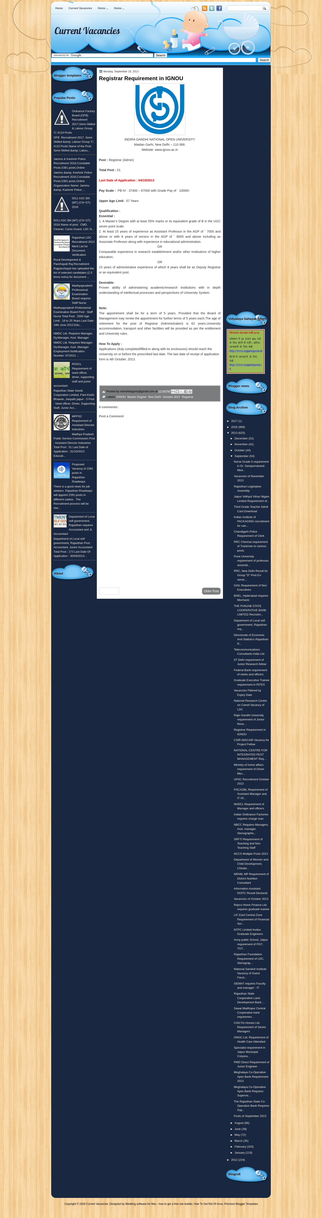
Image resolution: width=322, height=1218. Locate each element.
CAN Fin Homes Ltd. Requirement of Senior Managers (250, 1027)
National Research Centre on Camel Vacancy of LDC (250, 705)
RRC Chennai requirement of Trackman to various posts (251, 546)
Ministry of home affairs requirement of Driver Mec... (249, 769)
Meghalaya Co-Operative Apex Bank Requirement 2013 (251, 1077)
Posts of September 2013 (250, 1116)
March (239, 1140)
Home (59, 8)
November (242, 444)
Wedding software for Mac (140, 1203)
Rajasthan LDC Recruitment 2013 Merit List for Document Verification (83, 246)
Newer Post (109, 591)
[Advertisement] (160, 548)
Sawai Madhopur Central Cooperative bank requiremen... (250, 1013)
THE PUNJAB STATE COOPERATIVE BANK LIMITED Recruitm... (250, 610)
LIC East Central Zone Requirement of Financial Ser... (251, 919)
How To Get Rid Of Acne (208, 1203)
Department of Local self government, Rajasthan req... (250, 625)
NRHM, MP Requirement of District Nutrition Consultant (251, 878)
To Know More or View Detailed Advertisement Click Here (153, 369)
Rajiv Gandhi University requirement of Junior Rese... (249, 720)
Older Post (211, 591)
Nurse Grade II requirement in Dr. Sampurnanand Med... (251, 466)
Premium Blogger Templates (241, 1203)
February (241, 1146)
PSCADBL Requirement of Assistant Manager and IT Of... (251, 794)
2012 (234, 1159)
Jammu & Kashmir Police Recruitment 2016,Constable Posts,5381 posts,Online (72, 163)
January (240, 1152)
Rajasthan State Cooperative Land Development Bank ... (249, 998)
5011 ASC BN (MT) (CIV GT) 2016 (81, 203)
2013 (234, 433)
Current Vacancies (80, 8)
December (242, 438)
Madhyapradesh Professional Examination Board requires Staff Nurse (82, 294)
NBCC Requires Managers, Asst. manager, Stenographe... (251, 829)
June (238, 1129)
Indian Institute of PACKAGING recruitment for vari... (251, 521)
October (240, 450)
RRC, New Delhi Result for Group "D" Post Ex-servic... (251, 575)
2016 (234, 427)
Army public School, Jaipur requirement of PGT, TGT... (251, 944)
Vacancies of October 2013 (251, 899)
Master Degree (136, 397)
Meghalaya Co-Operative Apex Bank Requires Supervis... (250, 1091)
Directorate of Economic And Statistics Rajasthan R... (251, 639)
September (242, 456)
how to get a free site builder (175, 1203)
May (238, 1134)
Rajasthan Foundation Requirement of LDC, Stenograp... (249, 959)
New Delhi (154, 397)
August (239, 1123)
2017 (234, 421)
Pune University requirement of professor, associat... (251, 561)
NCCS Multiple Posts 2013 (251, 853)
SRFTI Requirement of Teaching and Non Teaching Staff (248, 844)
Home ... (103, 8)
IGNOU (121, 397)
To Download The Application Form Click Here (143, 380)
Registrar (187, 397)
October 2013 (171, 397)
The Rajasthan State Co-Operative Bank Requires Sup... (251, 1106)
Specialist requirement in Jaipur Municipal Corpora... (249, 1052)
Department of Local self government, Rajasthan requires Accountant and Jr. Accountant (74, 525)
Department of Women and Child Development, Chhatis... (251, 864)
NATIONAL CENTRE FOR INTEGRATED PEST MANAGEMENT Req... (250, 755)
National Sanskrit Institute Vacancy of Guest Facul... (250, 973)
